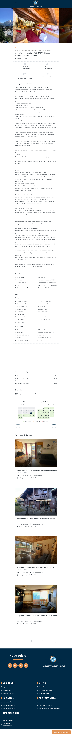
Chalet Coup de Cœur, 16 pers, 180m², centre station (36, 519)
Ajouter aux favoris (36, 641)
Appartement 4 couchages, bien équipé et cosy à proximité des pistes (42, 470)
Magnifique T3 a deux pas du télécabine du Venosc (35, 567)
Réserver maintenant (61, 732)
